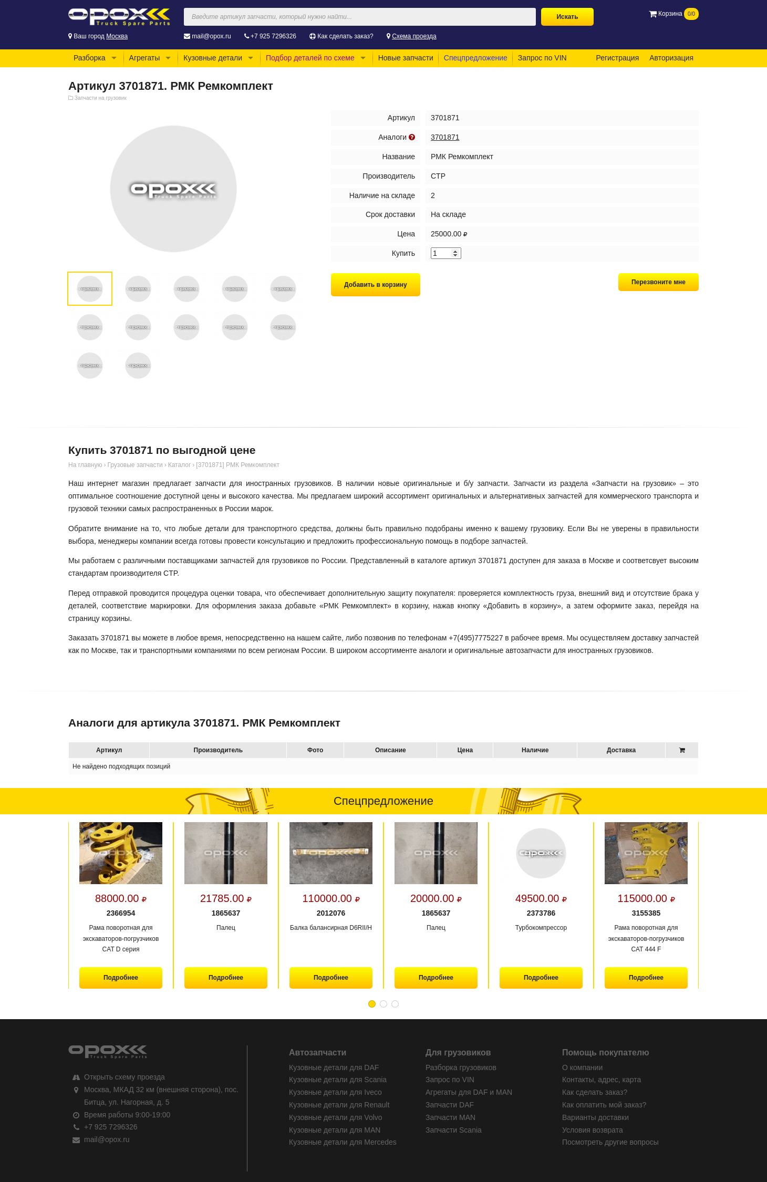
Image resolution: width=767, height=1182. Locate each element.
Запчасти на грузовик (101, 98)
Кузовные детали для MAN (334, 1130)
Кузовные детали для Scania (338, 1079)
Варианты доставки (595, 1117)
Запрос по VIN (542, 58)
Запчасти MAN (450, 1117)
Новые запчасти (405, 58)
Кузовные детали (212, 58)
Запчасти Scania (454, 1130)
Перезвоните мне (658, 282)
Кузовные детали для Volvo (335, 1117)
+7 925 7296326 (273, 36)
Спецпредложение (475, 58)
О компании (582, 1067)
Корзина (674, 13)
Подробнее (120, 977)
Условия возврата (592, 1130)
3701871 (445, 137)
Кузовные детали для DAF (334, 1067)
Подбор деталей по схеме (310, 58)
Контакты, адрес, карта (601, 1079)
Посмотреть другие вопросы (610, 1142)
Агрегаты (144, 58)
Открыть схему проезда (124, 1077)
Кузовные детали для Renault (339, 1105)
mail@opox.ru (211, 36)
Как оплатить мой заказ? (604, 1105)
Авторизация (671, 58)
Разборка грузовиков (461, 1067)
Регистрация (617, 58)
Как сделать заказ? (345, 36)
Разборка (90, 58)
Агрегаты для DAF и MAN (469, 1092)
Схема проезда (414, 36)
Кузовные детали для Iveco (335, 1092)
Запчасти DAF (450, 1105)
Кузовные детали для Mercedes (343, 1142)
